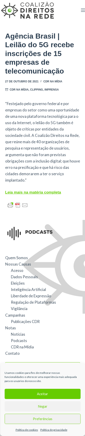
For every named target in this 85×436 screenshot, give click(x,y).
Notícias (18, 334)
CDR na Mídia (52, 81)
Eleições (18, 283)
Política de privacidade (53, 429)
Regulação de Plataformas (33, 302)
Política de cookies (27, 429)
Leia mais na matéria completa (33, 192)
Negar (42, 406)
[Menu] (83, 10)
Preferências (42, 419)
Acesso (17, 270)
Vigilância (19, 308)
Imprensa (51, 89)
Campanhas (15, 315)
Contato (12, 353)
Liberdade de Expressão (31, 295)
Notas (10, 327)
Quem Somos (16, 257)
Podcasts (19, 340)
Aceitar (42, 394)
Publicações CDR (25, 321)
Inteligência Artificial (28, 289)
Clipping (36, 89)
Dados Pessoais (24, 276)
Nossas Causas (18, 264)
